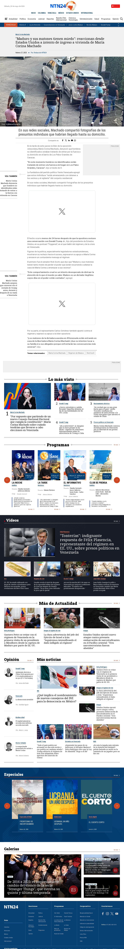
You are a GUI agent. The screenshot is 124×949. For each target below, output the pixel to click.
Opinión (115, 19)
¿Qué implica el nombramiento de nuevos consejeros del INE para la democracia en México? (57, 695)
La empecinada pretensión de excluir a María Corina (24, 746)
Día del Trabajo (69, 576)
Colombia (6, 924)
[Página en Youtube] (116, 911)
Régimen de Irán (39, 576)
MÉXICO (61, 13)
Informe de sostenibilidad (87, 921)
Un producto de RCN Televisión (102, 947)
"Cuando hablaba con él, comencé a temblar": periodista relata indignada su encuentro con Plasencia (101, 501)
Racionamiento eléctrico (102, 401)
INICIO (33, 13)
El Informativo (72, 480)
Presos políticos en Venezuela (103, 420)
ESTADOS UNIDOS (72, 13)
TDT (92, 947)
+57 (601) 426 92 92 (111, 922)
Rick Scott (90, 351)
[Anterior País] (118, 24)
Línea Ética (83, 932)
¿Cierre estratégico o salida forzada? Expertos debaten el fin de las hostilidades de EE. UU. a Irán (71, 407)
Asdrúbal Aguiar (23, 702)
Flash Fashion (68, 914)
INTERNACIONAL (87, 13)
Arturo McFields (23, 681)
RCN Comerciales (57, 947)
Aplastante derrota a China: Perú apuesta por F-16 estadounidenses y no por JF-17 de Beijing (24, 673)
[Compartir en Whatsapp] (75, 140)
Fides (87, 947)
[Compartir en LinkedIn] (69, 140)
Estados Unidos (8, 935)
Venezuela (19, 693)
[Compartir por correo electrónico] (72, 140)
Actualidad (13, 19)
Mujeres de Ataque (67, 927)
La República (47, 947)
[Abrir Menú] (6, 19)
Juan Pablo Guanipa (99, 576)
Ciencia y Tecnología (73, 19)
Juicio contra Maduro (75, 25)
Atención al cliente (85, 914)
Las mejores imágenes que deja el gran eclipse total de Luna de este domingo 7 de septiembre (97, 889)
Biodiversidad (20, 715)
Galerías (11, 846)
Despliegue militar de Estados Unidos (98, 857)
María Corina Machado (23, 34)
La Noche (17, 480)
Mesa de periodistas (57, 927)
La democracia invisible (24, 697)
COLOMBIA (42, 13)
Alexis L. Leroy (23, 728)
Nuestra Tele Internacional (61, 19)
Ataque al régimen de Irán (52, 628)
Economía (32, 19)
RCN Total (115, 947)
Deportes (50, 19)
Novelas (82, 947)
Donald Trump (105, 25)
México (6, 932)
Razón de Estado (58, 931)
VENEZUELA (52, 13)
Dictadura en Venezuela (72, 739)
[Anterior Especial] (7, 803)
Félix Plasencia (64, 529)
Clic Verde (57, 910)
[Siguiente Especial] (117, 803)
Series (10, 874)
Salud (96, 19)
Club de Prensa (98, 480)
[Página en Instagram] (107, 911)
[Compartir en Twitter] (66, 140)
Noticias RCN (31, 947)
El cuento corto (96, 820)
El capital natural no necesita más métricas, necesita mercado (24, 720)
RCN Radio (39, 947)
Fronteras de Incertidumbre (27, 820)
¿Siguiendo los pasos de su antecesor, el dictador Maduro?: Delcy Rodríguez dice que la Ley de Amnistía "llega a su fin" (78, 746)
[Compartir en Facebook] (63, 140)
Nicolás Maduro (92, 25)
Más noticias (49, 656)
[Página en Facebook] (102, 911)
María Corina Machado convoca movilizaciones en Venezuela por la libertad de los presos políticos (107, 426)
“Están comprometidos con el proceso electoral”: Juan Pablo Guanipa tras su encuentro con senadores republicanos (75, 500)
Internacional (8, 939)
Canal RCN (23, 947)
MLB (94, 739)
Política (23, 19)
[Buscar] (121, 19)
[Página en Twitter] (112, 911)
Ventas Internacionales (86, 928)
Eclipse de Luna (91, 882)
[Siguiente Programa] (117, 478)
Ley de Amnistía (34, 25)
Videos (12, 517)
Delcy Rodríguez (9, 628)
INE (38, 688)
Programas (105, 19)
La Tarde (42, 480)
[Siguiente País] (118, 26)
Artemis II (22, 25)
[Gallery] (62, 478)
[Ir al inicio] (13, 908)
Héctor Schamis (21, 740)
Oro (5, 576)
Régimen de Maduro (76, 351)
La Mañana (67, 917)
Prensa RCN (83, 935)
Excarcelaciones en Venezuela (54, 25)
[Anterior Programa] (7, 478)
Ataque (85, 628)
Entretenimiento (86, 19)
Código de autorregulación (87, 924)
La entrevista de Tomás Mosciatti (58, 918)
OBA (81, 939)
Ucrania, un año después (61, 820)
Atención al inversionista (87, 917)
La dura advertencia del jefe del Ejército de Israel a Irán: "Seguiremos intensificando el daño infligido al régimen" (61, 636)
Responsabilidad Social (86, 910)
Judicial (41, 19)
